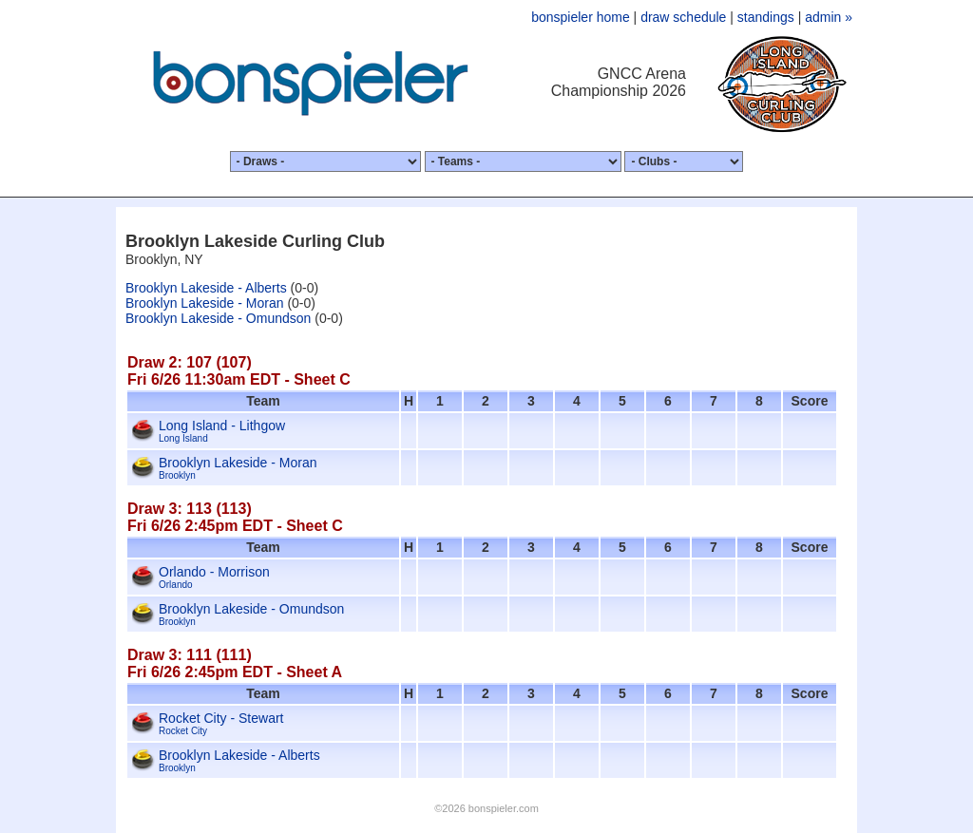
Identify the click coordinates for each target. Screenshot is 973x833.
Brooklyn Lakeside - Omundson (218, 318)
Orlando (176, 584)
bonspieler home (580, 17)
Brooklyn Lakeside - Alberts (206, 287)
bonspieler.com (503, 808)
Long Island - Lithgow (222, 425)
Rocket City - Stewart (221, 718)
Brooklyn (177, 475)
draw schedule (683, 17)
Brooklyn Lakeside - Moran (204, 303)
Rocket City (183, 731)
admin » (828, 17)
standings (765, 17)
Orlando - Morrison (214, 571)
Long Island (183, 438)
